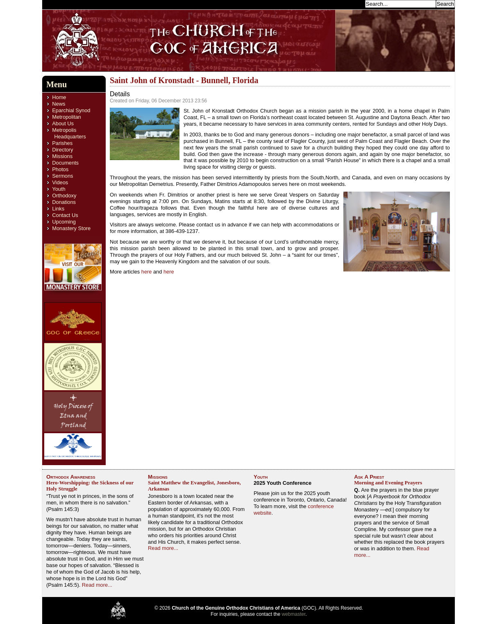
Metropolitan (66, 117)
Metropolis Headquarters (69, 133)
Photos (60, 169)
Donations (64, 202)
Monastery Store (71, 228)
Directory (62, 150)
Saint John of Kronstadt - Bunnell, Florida (184, 80)
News (58, 104)
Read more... (97, 585)
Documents (65, 163)
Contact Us (65, 215)
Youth (58, 189)
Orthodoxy (64, 195)
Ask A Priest (369, 477)
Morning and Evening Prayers (388, 483)
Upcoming (64, 222)
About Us (63, 123)
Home (59, 97)
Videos (60, 182)
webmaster (294, 614)
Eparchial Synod (71, 110)
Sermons (62, 176)
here (147, 272)
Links (58, 209)
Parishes (62, 143)
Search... (352, 3)
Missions (62, 156)
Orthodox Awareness (70, 477)
